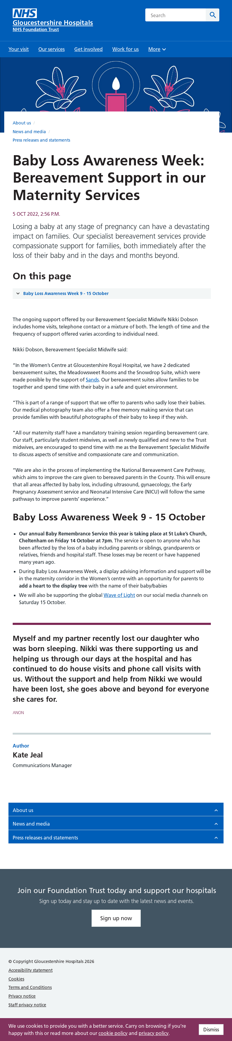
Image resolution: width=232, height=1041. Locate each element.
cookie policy (112, 1033)
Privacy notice (22, 996)
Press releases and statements (41, 140)
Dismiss (211, 1030)
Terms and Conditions (30, 987)
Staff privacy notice (27, 1005)
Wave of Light (119, 595)
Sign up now (116, 918)
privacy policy (154, 1033)
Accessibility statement (30, 970)
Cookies (16, 979)
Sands (92, 380)
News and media (29, 131)
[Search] (212, 14)
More (158, 51)
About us (22, 123)
